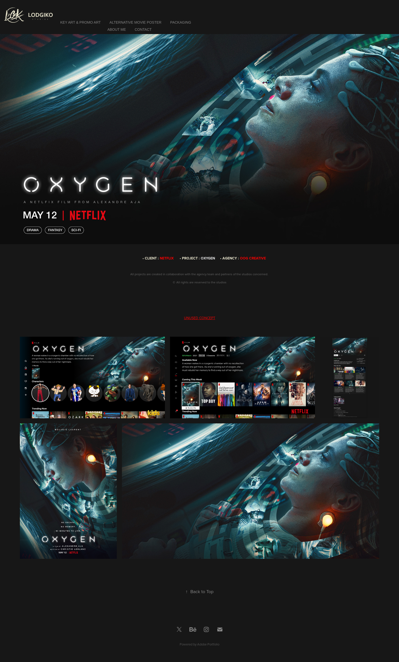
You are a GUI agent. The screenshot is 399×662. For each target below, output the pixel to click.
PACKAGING (180, 22)
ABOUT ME (116, 29)
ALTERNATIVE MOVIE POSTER (135, 22)
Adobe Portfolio (208, 644)
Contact (143, 29)
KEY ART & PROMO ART (80, 22)
